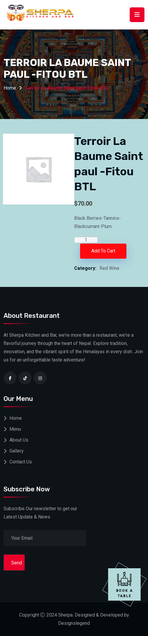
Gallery (16, 451)
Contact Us (20, 462)
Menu (15, 429)
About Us (18, 440)
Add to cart (103, 251)
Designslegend (74, 623)
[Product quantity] (86, 240)
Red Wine (109, 268)
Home (10, 88)
